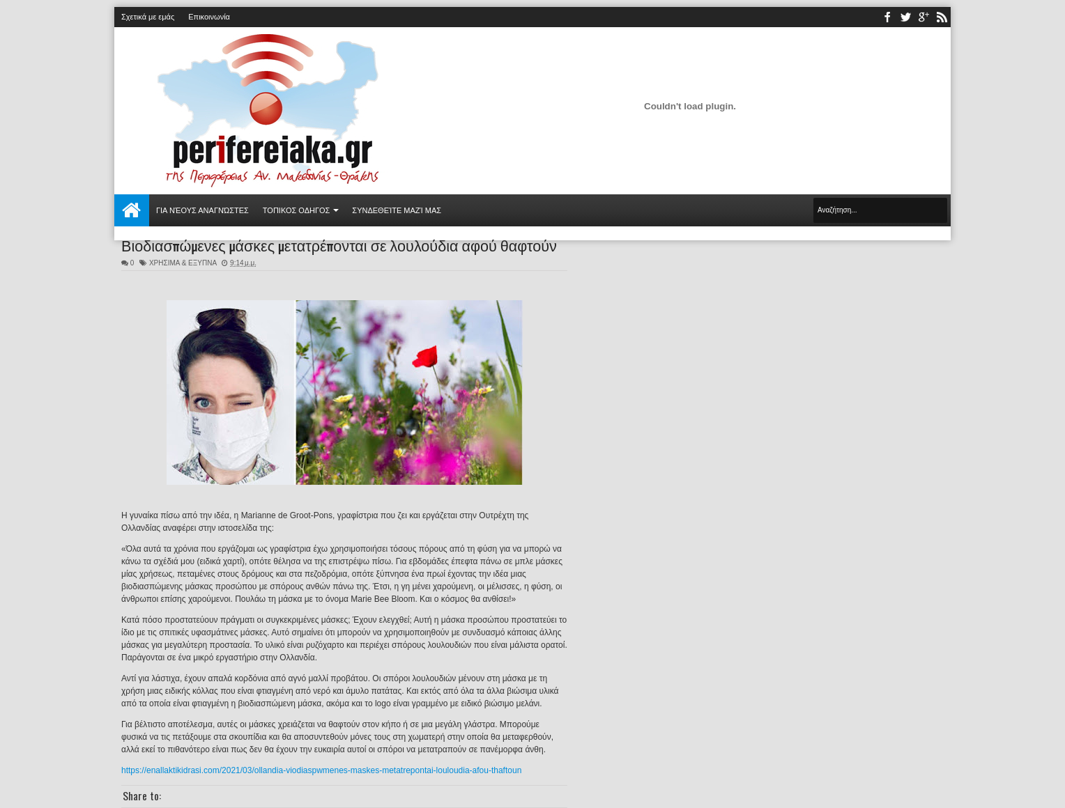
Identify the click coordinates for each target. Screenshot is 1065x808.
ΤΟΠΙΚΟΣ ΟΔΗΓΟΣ (296, 210)
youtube (923, 17)
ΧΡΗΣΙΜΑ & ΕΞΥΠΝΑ (183, 263)
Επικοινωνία (209, 17)
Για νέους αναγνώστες (202, 210)
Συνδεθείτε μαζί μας (396, 210)
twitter (905, 17)
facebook (887, 17)
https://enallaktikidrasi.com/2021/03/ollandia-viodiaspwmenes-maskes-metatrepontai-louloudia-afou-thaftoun (321, 770)
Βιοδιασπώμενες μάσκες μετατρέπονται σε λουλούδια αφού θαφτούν (339, 244)
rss (942, 17)
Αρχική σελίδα (131, 210)
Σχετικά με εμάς (147, 17)
